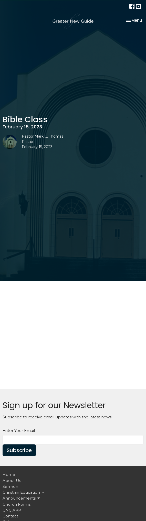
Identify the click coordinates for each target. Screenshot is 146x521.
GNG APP (12, 510)
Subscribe (19, 450)
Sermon (10, 486)
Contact (10, 516)
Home (9, 474)
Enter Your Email (19, 430)
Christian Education (24, 492)
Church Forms (16, 504)
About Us (12, 480)
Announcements (22, 498)
